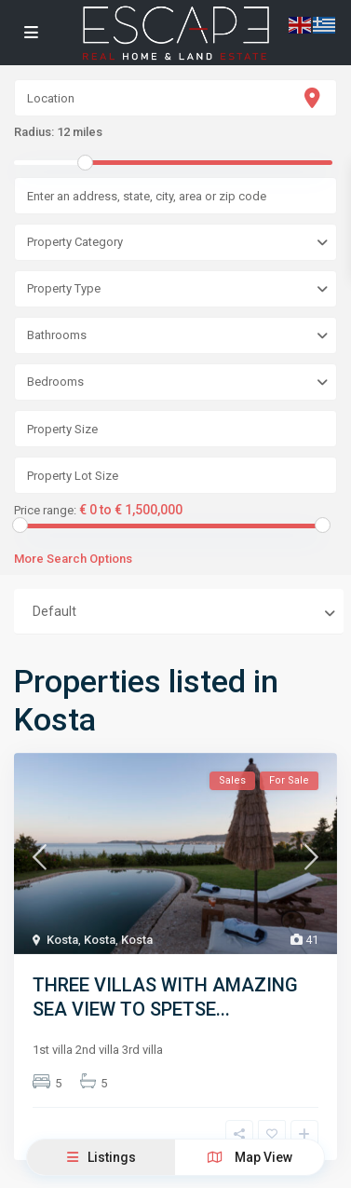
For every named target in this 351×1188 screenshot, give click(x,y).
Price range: (45, 510)
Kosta (62, 940)
